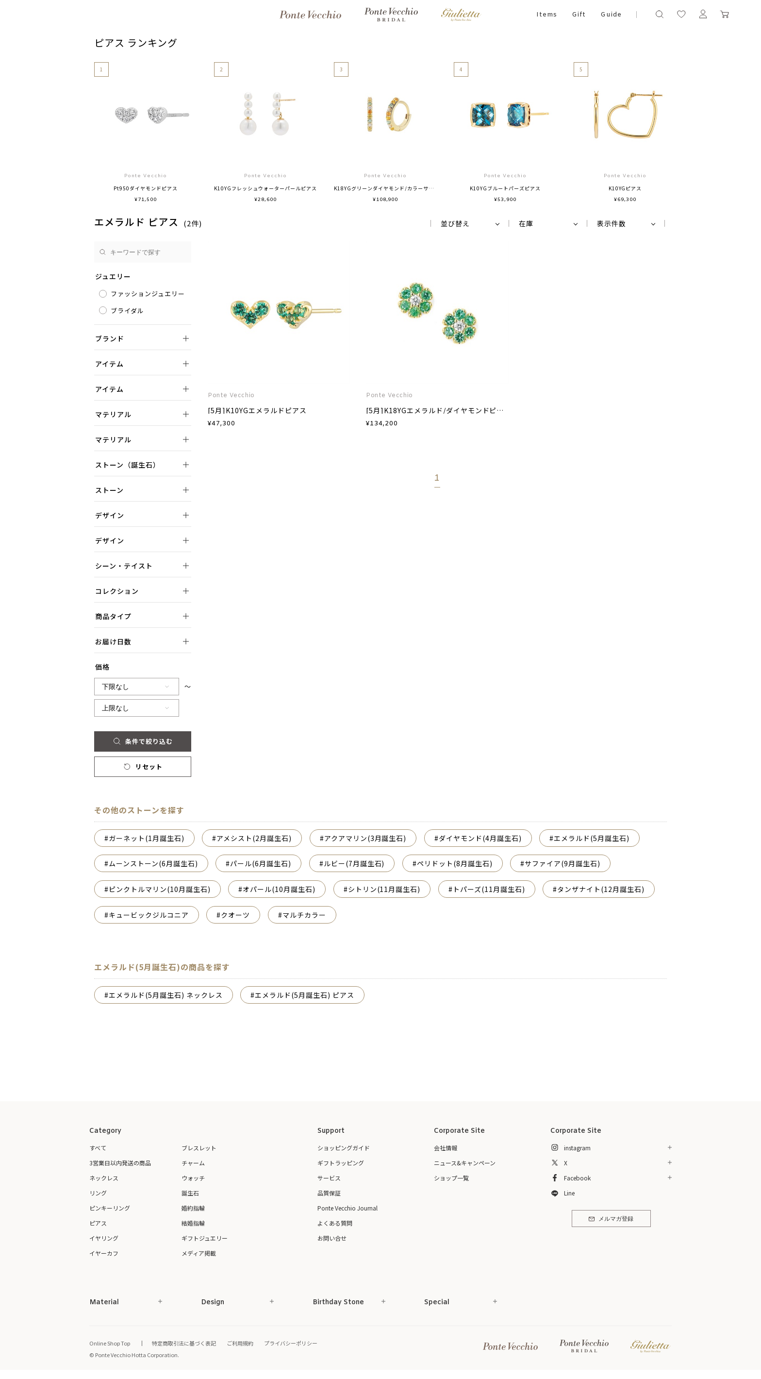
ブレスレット (199, 1148)
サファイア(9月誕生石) (562, 863)
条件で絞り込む (142, 741)
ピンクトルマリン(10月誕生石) (160, 889)
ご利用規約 (240, 1343)
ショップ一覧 (451, 1178)
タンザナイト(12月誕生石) (601, 889)
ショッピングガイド (343, 1148)
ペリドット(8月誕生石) (455, 863)
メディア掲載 (199, 1253)
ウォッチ (193, 1178)
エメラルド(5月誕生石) (591, 838)
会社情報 (445, 1148)
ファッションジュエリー (148, 293)
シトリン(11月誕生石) (384, 889)
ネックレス (103, 1178)
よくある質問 (334, 1223)
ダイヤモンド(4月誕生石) (480, 838)
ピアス (98, 1223)
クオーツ (235, 915)
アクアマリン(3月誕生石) (365, 838)
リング (98, 1193)
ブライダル (127, 310)
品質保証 (329, 1193)
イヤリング (103, 1238)
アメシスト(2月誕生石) (254, 838)
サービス (329, 1178)
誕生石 (190, 1193)
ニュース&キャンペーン (465, 1163)
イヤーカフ (103, 1253)
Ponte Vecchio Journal (347, 1208)
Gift (579, 15)
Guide (611, 15)
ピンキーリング (109, 1208)
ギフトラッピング (340, 1163)
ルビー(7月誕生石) (354, 863)
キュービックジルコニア (149, 915)
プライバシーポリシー (290, 1343)
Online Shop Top (109, 1343)
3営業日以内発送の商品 (120, 1163)
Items (546, 15)
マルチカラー (304, 915)
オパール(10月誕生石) (279, 889)
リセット (142, 766)
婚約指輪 (193, 1208)
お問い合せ (332, 1238)
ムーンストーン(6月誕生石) (153, 863)
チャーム (193, 1163)
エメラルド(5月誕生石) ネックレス (166, 995)
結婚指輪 (193, 1223)
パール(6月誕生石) (260, 863)
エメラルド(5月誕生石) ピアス (304, 995)
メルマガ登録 (611, 1219)
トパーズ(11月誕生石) (489, 889)
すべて (97, 1148)
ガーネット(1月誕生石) (146, 838)
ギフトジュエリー (205, 1238)
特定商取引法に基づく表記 (184, 1343)
